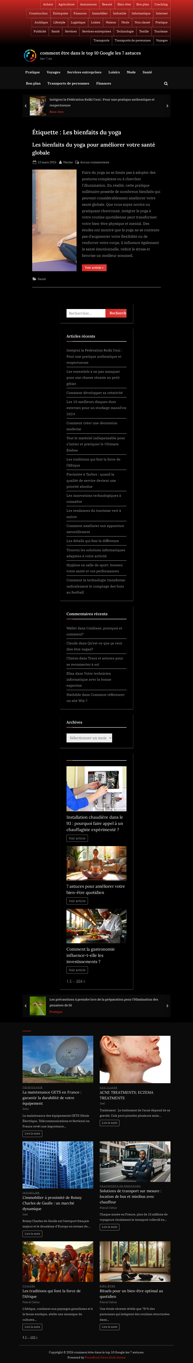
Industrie (119, 13)
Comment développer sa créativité (94, 392)
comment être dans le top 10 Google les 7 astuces (90, 53)
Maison (111, 22)
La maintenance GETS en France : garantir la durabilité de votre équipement (52, 1098)
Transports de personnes (133, 40)
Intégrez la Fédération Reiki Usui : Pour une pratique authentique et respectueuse (102, 102)
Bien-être (124, 4)
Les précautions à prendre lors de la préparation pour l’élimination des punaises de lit (104, 1002)
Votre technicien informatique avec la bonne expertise (88, 679)
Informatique (141, 13)
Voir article (77, 838)
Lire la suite (32, 1133)
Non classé (142, 22)
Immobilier (100, 13)
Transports (101, 40)
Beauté (107, 4)
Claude (72, 643)
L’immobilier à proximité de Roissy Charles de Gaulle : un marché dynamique (52, 1203)
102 (32, 1337)
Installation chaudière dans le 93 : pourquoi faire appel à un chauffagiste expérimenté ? (94, 823)
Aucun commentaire (94, 162)
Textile (144, 31)
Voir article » (96, 268)
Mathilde (73, 694)
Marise (68, 161)
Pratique (161, 22)
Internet (162, 13)
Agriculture (66, 4)
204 (79, 980)
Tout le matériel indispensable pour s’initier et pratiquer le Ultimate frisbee (95, 444)
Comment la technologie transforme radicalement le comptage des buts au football (95, 586)
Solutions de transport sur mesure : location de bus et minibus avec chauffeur (130, 1196)
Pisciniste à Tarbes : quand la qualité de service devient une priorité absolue (91, 480)
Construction (38, 13)
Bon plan (142, 4)
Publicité (40, 31)
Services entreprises (96, 31)
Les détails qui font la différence (92, 540)
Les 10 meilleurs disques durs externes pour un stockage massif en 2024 (96, 407)
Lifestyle (59, 22)
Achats (48, 4)
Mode (125, 22)
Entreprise (60, 13)
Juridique (41, 22)
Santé (55, 31)
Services (71, 31)
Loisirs (95, 22)
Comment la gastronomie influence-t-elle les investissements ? (90, 955)
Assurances (88, 4)
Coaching (161, 4)
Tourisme (161, 31)
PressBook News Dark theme (105, 1357)
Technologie (125, 31)
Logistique (78, 22)
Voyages (162, 40)
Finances (80, 13)
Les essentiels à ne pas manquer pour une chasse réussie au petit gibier (93, 377)
